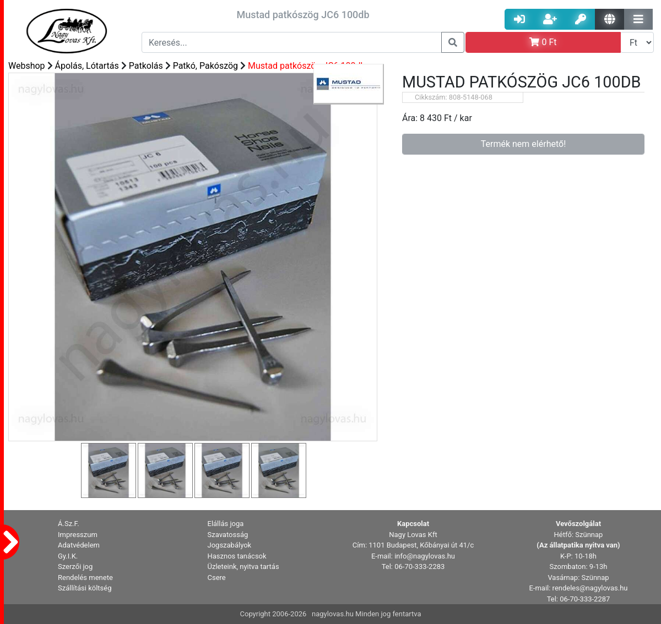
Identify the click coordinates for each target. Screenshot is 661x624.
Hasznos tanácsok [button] (237, 556)
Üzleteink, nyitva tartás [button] (243, 566)
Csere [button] (217, 577)
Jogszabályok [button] (230, 545)
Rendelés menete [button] (85, 577)
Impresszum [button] (77, 534)
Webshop (26, 66)
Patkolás (146, 66)
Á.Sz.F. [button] (68, 523)
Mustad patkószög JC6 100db (306, 66)
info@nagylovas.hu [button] (424, 556)
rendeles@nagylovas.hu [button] (590, 588)
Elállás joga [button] (226, 523)
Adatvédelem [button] (79, 545)
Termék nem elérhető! (523, 144)
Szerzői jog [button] (75, 566)
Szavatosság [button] (228, 534)
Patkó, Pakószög (205, 66)
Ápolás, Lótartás (87, 66)
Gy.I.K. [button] (68, 556)
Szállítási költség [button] (85, 588)
